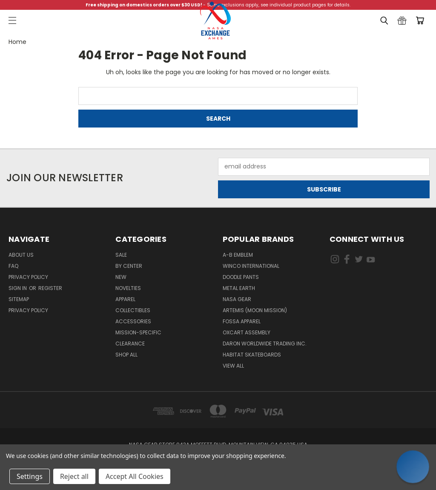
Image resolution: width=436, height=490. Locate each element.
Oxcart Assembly (246, 332)
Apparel (125, 299)
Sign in (18, 288)
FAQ (13, 266)
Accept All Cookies (135, 476)
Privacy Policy (28, 277)
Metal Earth (239, 288)
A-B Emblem (238, 254)
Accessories (133, 321)
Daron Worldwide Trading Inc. (265, 343)
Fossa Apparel (242, 321)
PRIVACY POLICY (28, 310)
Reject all (74, 476)
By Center (128, 266)
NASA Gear (237, 299)
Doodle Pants (241, 277)
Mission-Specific (138, 332)
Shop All (126, 354)
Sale (121, 254)
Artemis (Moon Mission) (255, 310)
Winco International (251, 266)
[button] (413, 467)
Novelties (128, 288)
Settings (30, 476)
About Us (21, 254)
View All (233, 365)
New (120, 277)
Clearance (130, 343)
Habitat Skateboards (252, 354)
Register (50, 288)
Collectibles (132, 310)
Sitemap (19, 299)
